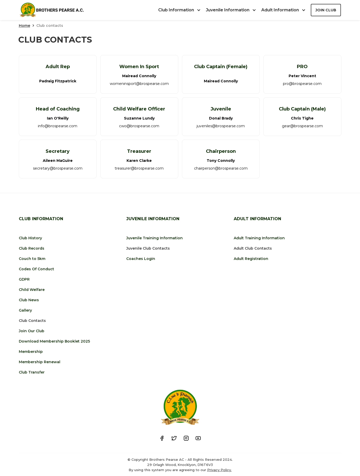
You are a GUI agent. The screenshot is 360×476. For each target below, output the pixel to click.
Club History (30, 238)
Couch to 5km (32, 258)
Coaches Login (140, 258)
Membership (31, 351)
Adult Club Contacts (253, 248)
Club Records (31, 248)
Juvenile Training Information (154, 238)
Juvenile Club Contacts (148, 248)
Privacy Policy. (219, 470)
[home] (51, 10)
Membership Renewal (39, 362)
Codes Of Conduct (36, 269)
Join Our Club (31, 331)
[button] (182, 10)
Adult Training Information (259, 238)
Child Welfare (32, 289)
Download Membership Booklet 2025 (54, 341)
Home (24, 25)
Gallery (25, 310)
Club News (29, 300)
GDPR (24, 279)
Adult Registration (251, 258)
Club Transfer (32, 372)
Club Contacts (32, 320)
